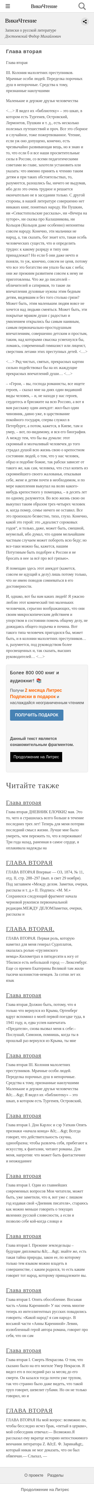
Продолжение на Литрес (36, 757)
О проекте (34, 1475)
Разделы (55, 1475)
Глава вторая (23, 802)
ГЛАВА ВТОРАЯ (29, 862)
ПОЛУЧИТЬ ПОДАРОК (36, 715)
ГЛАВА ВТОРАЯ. (30, 929)
